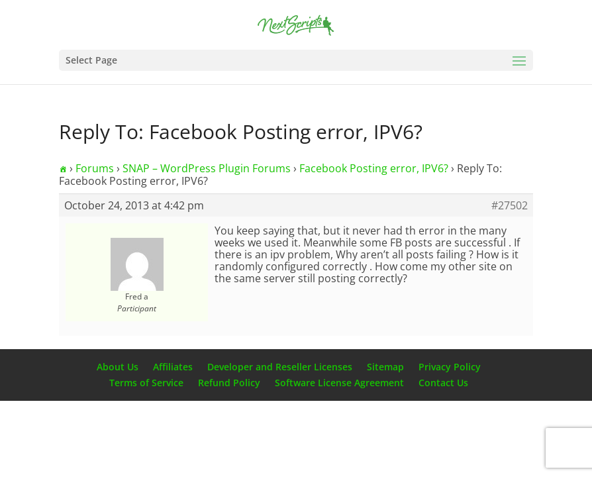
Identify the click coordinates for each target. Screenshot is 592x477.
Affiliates (173, 366)
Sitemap (385, 366)
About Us (117, 366)
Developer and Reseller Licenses (279, 366)
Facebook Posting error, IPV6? (373, 168)
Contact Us (443, 382)
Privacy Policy (450, 366)
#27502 (509, 205)
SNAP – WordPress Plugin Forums (207, 168)
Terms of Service (146, 382)
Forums (94, 168)
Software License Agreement (339, 382)
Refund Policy (229, 382)
